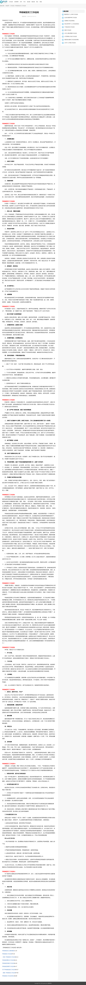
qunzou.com (45, 983)
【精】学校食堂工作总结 (8, 972)
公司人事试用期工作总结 (70, 33)
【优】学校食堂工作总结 (8, 957)
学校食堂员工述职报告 (8, 950)
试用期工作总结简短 (69, 20)
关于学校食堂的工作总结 (8, 969)
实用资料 (16, 1)
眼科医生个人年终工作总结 (71, 14)
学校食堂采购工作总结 (8, 963)
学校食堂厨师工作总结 (8, 966)
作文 (24, 1)
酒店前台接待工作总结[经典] (71, 39)
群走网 (7, 5)
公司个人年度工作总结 (70, 42)
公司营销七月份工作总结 (70, 36)
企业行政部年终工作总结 (70, 17)
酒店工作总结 (67, 30)
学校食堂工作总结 (7, 953)
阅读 (41, 1)
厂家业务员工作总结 (69, 27)
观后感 (33, 1)
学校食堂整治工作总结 (8, 960)
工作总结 (11, 1)
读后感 (28, 1)
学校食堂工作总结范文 (8, 976)
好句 (21, 1)
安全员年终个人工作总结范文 (71, 23)
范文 (37, 1)
